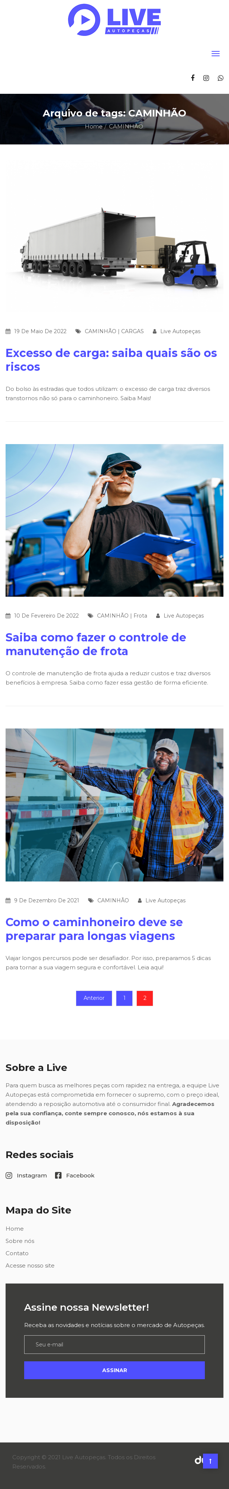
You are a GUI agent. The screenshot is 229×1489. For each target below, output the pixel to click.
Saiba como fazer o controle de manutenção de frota (96, 644)
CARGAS (132, 331)
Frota (140, 615)
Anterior (94, 998)
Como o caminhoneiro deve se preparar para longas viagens (94, 929)
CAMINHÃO (100, 331)
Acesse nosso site (30, 1265)
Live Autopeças (180, 331)
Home (94, 126)
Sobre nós (20, 1240)
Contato (17, 1253)
